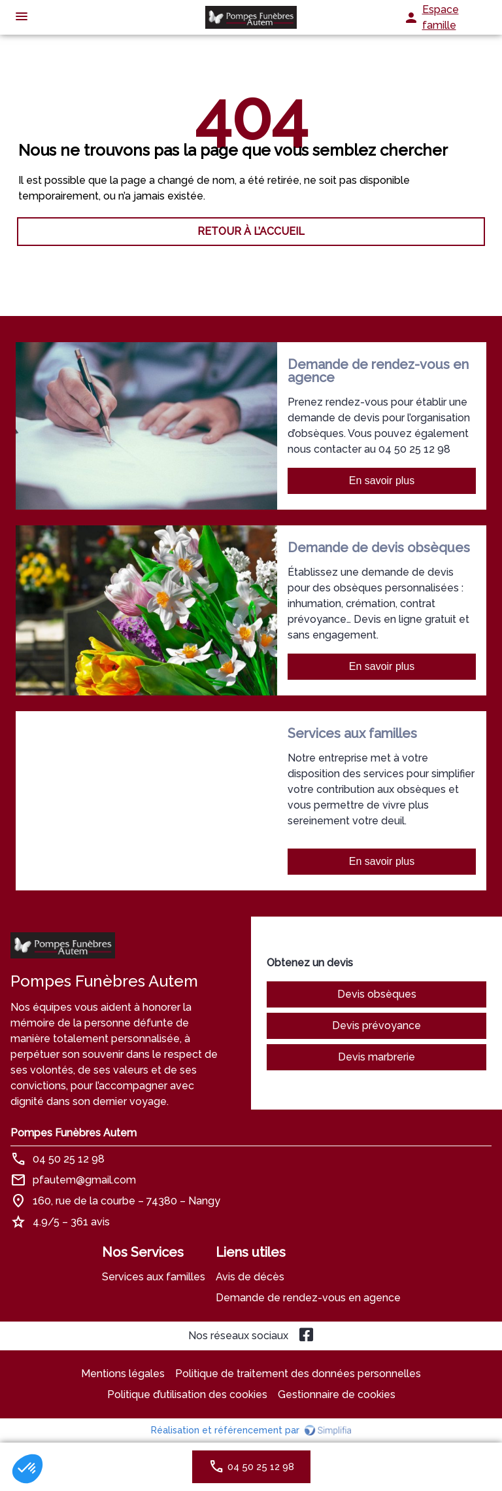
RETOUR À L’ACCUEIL (251, 231)
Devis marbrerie (376, 1057)
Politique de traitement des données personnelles (298, 1373)
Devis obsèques (376, 994)
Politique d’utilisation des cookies (187, 1394)
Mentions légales (123, 1373)
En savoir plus (382, 480)
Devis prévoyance (376, 1025)
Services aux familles (153, 1277)
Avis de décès (250, 1277)
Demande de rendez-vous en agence (308, 1297)
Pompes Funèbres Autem (73, 1133)
